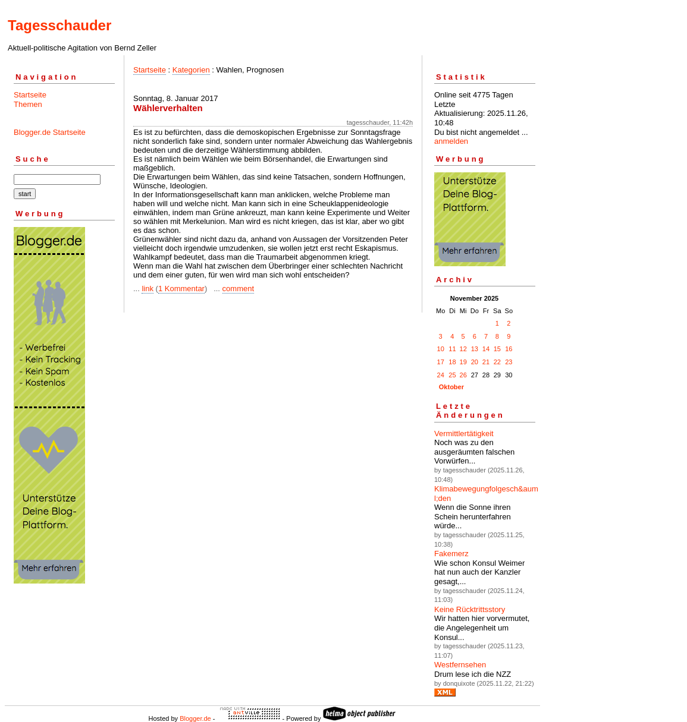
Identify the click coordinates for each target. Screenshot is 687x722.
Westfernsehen (460, 664)
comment (238, 288)
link (147, 288)
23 (508, 361)
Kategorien (191, 69)
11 (452, 348)
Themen (28, 104)
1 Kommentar (181, 288)
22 (497, 361)
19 (463, 361)
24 (440, 375)
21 (486, 361)
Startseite (30, 94)
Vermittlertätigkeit (464, 433)
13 (474, 348)
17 (440, 361)
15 (497, 348)
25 (452, 375)
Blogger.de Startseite (50, 132)
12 (463, 348)
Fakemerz (451, 553)
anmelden (451, 141)
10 (440, 348)
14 (486, 348)
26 (463, 375)
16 (508, 348)
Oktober (451, 386)
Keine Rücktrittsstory (469, 609)
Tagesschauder (59, 25)
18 (452, 361)
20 (474, 361)
